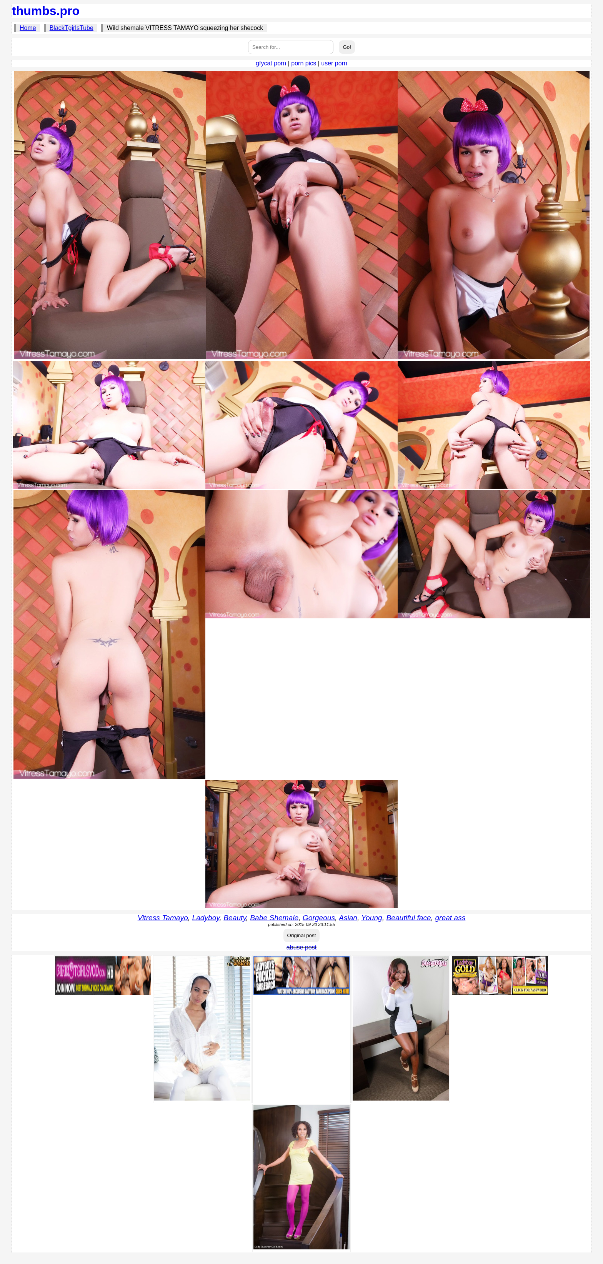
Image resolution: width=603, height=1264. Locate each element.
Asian (348, 918)
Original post (301, 935)
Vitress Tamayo (163, 918)
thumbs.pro (46, 11)
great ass (450, 918)
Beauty (234, 918)
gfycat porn (271, 63)
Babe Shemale (274, 918)
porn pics (303, 63)
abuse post (301, 947)
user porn (334, 63)
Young (371, 918)
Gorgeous (319, 918)
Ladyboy (205, 918)
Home (28, 28)
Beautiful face (408, 918)
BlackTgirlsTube (71, 28)
